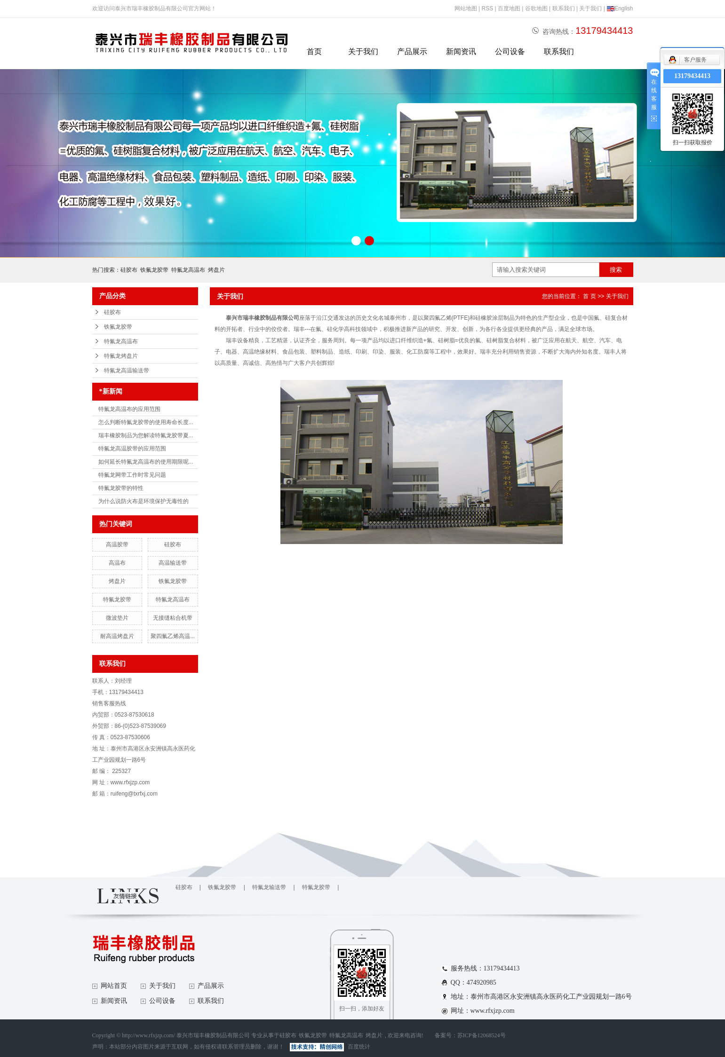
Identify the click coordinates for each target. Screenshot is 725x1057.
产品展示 (412, 51)
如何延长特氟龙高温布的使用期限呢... (145, 461)
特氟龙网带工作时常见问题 (132, 475)
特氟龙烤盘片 (121, 356)
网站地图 (465, 8)
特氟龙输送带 (269, 887)
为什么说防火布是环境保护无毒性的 (143, 501)
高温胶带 (117, 544)
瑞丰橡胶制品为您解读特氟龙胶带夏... (145, 435)
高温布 (117, 563)
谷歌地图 (536, 8)
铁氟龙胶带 (154, 270)
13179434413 (692, 75)
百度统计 (359, 1046)
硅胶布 (128, 270)
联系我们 (563, 8)
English (619, 8)
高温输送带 (173, 563)
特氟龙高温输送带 (126, 370)
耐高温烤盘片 (117, 636)
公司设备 (510, 51)
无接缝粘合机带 (172, 618)
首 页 (589, 296)
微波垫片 (117, 618)
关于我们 (590, 8)
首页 (314, 51)
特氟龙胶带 (117, 599)
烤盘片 (216, 270)
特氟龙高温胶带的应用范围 (132, 448)
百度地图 (509, 8)
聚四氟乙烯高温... (173, 636)
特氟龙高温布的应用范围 (129, 409)
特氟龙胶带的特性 (120, 488)
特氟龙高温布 (188, 270)
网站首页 (114, 985)
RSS (487, 8)
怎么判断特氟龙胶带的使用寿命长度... (145, 422)
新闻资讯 (461, 51)
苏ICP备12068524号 (481, 1035)
